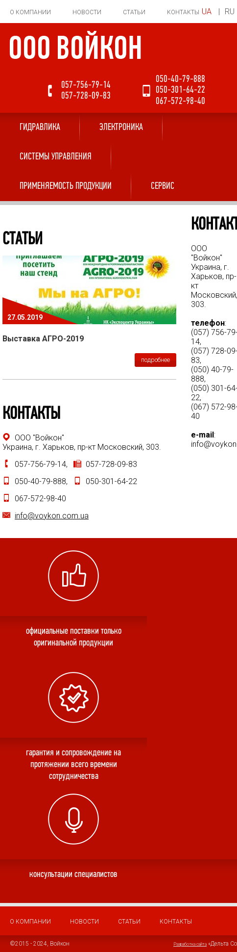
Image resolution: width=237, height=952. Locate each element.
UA (207, 11)
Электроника (121, 127)
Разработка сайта (190, 944)
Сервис (162, 186)
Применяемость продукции (66, 186)
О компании (30, 12)
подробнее (155, 359)
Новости (86, 12)
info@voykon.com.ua (52, 515)
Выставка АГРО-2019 (43, 338)
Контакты (183, 12)
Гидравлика (40, 127)
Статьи (134, 12)
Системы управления (56, 157)
